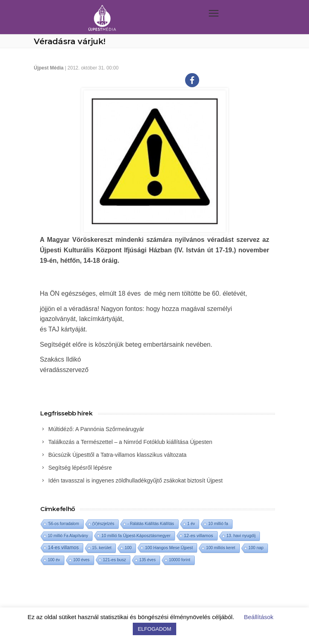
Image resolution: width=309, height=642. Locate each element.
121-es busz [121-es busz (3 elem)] (114, 559)
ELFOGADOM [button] (154, 629)
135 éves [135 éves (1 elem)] (147, 560)
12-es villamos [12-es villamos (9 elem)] (198, 535)
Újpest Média (49, 68)
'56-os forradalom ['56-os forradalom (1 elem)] (63, 523)
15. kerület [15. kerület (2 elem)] (101, 548)
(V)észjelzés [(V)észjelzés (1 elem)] (103, 523)
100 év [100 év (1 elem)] (54, 560)
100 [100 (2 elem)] (128, 548)
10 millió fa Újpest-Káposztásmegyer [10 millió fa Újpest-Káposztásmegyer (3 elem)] (136, 535)
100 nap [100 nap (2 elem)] (256, 548)
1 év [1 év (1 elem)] (191, 523)
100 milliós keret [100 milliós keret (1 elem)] (220, 548)
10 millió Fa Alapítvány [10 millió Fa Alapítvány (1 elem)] (68, 536)
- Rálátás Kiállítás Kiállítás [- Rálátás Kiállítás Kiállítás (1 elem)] (151, 523)
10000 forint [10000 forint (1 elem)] (179, 560)
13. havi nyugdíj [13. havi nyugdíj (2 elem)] (241, 536)
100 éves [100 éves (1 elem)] (81, 560)
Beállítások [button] (258, 616)
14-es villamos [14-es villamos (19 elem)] (63, 547)
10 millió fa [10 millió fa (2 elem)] (218, 523)
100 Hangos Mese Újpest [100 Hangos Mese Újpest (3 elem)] (169, 547)
